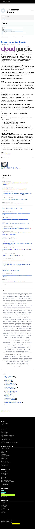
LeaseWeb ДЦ (8, 394)
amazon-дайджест (8, 294)
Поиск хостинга (4, 478)
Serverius (28, 339)
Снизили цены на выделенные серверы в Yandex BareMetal (15, 219)
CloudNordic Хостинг (5, 44)
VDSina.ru (22, 346)
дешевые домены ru (26, 354)
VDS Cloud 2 (3, 454)
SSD (23, 342)
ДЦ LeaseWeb (12, 356)
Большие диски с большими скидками (10, 270)
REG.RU (18, 335)
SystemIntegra (8, 344)
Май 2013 (3, 508)
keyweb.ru (14, 321)
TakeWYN (14, 344)
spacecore (27, 340)
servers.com (17, 340)
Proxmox (22, 333)
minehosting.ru (19, 326)
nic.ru (30, 328)
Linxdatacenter (28, 323)
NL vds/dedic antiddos (5, 455)
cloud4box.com (22, 300)
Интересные (4, 37)
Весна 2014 (3, 506)
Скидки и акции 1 (4, 473)
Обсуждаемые (16, 37)
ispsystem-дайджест (27, 319)
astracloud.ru (28, 296)
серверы (19, 363)
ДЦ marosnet (19, 356)
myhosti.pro (10, 328)
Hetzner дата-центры (9, 383)
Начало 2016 (3, 504)
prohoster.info (16, 333)
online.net (8, 330)
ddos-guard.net (11, 305)
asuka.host (5, 298)
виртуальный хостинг (7, 352)
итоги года (21, 358)
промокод (27, 361)
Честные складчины (5, 461)
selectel (27, 337)
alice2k (3, 157)
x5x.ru (13, 349)
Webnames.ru (21, 347)
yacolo (21, 349)
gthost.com (19, 312)
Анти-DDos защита (5, 448)
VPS (5, 347)
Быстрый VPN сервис (5, 471)
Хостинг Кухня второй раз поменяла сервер (11, 255)
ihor (21, 315)
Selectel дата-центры (9, 377)
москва (10, 359)
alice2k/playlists (13, 167)
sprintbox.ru (13, 342)
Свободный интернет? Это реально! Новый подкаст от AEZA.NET (16, 228)
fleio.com (10, 310)
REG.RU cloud (23, 335)
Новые (10, 37)
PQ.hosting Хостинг (9, 392)
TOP (22, 37)
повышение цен (20, 361)
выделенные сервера (16, 352)
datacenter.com (18, 303)
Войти (2, 424)
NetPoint (25, 328)
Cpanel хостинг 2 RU (5, 451)
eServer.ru (9, 307)
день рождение (17, 354)
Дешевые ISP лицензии (5, 460)
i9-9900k (14, 315)
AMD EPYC (15, 294)
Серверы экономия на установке (7, 483)
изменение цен (15, 358)
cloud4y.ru (29, 300)
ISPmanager (29, 317)
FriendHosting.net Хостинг (10, 401)
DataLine (25, 303)
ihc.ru (18, 316)
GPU (15, 312)
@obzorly (8, 167)
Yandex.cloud (26, 349)
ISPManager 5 (6, 319)
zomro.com (9, 351)
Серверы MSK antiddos (5, 465)
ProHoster (11, 333)
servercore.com (22, 338)
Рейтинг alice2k (4, 433)
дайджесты (18, 168)
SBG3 (18, 337)
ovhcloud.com (23, 330)
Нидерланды (15, 359)
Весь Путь (3, 502)
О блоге (3, 18)
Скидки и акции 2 (4, 474)
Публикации (12, 177)
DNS (5, 307)
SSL (25, 342)
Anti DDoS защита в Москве (8, 296)
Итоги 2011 (3, 512)
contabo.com (28, 301)
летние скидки (5, 359)
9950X (19, 293)
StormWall (29, 342)
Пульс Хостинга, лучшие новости (7, 481)
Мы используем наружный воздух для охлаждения (13, 259)
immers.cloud (29, 315)
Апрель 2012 (3, 511)
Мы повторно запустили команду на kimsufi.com (12, 204)
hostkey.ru (5, 315)
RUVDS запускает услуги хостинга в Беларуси (12, 208)
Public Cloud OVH (28, 333)
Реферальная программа (11, 363)
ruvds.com (29, 335)
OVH (12, 330)
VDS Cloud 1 (3, 452)
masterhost (28, 324)
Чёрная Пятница (24, 365)
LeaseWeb (11, 323)
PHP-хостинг (20, 331)
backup (17, 298)
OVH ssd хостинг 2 (4, 458)
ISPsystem (19, 319)
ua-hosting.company (8, 345)
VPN (30, 345)
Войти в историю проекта (6, 439)
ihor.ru (24, 316)
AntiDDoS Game (22, 296)
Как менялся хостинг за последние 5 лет (9, 442)
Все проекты (3, 431)
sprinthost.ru (18, 342)
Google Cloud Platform (8, 312)
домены (7, 356)
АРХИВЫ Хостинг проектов (6, 436)
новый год (22, 359)
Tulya (3, 217)
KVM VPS (30, 321)
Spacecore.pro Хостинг (10, 398)
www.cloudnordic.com (6, 153)
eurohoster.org (21, 307)
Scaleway (22, 337)
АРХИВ (14, 168)
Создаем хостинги (5, 484)
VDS (14, 346)
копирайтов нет (11, 520)
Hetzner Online (15, 314)
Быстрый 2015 (4, 505)
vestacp (26, 345)
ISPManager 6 (13, 319)
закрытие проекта (26, 356)
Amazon (30, 293)
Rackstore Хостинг (9, 390)
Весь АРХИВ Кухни (5, 496)
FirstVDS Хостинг (8, 380)
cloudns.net (11, 301)
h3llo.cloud (24, 312)
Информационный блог (6, 432)
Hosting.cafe (3, 477)
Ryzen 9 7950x (8, 337)
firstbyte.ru (10, 308)
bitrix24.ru (30, 298)
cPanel (12, 303)
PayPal (15, 331)
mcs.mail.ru (5, 326)
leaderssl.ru (5, 323)
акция (14, 351)
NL (4, 330)
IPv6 (25, 317)
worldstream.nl (8, 349)
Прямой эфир (6, 175)
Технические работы (10, 365)
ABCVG (22, 293)
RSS (7, 18)
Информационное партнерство (7, 435)
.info (11, 522)
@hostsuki (3, 167)
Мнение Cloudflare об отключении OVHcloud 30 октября (14, 199)
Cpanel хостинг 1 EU (5, 450)
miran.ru (24, 326)
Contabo (23, 301)
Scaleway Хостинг (9, 395)
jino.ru (9, 321)
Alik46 (3, 206)
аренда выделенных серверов (22, 351)
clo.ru (4, 300)
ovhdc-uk (28, 330)
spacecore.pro (6, 342)
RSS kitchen (9, 168)
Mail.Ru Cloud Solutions (20, 324)
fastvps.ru (5, 308)
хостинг (17, 365)
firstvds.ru (5, 310)
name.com (16, 328)
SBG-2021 (14, 337)
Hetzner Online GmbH (24, 314)
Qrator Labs (6, 335)
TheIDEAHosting (20, 344)
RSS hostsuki (3, 168)
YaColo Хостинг (8, 396)
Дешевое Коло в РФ (5, 464)
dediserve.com (23, 305)
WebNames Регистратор (10, 384)
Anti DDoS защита (26, 294)
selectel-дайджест (8, 338)
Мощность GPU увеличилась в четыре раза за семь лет (14, 188)
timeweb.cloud (27, 344)
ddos (28, 303)
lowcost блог (3, 476)
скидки (27, 363)
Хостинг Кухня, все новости (6, 480)
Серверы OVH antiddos (5, 462)
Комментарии (6, 177)
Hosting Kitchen (5, 1)
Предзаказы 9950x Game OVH (9, 238)
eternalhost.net (14, 307)
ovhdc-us (6, 331)
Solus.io (22, 340)
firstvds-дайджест (27, 308)
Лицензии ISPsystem (9, 388)
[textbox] (12, 28)
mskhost (5, 328)
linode (23, 323)
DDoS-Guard (5, 305)
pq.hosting (6, 333)
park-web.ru (11, 331)
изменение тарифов (7, 358)
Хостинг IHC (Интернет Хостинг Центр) (13, 402)
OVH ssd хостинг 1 (4, 457)
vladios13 (4, 237)
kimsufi (18, 321)
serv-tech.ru (15, 339)
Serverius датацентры (9, 340)
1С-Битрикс (10, 293)
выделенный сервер (9, 354)
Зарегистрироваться (5, 423)
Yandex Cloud (8, 381)
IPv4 (22, 317)
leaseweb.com (18, 323)
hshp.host (10, 316)
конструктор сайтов (28, 358)
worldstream (28, 347)
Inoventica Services (16, 317)
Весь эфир (4, 284)
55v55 (9, 521)
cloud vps (8, 300)
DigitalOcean (29, 305)
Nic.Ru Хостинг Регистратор (11, 391)
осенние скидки (29, 359)
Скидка (23, 363)
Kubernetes (22, 321)
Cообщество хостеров (5, 438)
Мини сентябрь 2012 (5, 509)
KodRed (3, 211)
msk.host (29, 326)
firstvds (20, 308)
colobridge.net (17, 301)
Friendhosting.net (23, 310)
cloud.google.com (15, 300)
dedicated (17, 305)
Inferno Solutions (7, 317)
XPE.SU (16, 349)
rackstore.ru (12, 335)
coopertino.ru (7, 303)
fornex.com (15, 310)
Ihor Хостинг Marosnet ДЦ (10, 387)
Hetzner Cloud (8, 314)
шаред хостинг (17, 366)
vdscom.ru (17, 345)
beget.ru (21, 298)
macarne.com (11, 324)
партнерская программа (11, 361)
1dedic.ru (5, 293)
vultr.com (9, 347)
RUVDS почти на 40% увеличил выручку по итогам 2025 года (15, 223)
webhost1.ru (14, 347)
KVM (27, 321)
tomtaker (4, 253)
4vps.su (15, 293)
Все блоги (4, 404)
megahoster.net (12, 326)
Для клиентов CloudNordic (13, 42)
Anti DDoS (20, 294)
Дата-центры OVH (9, 376)
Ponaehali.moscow (27, 331)
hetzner (29, 312)
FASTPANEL (28, 307)
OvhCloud (17, 330)
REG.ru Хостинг (8, 379)
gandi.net (30, 310)
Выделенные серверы (27, 353)
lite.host (6, 324)
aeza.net (26, 293)
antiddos (16, 296)
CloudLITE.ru (6, 301)
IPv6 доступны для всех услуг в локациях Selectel (13, 281)
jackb (3, 258)
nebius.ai (20, 328)
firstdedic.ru (15, 308)
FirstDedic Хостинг (9, 386)
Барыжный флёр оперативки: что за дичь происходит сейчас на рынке (17, 249)
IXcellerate (5, 321)
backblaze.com (11, 298)
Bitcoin (25, 298)
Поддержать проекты (5, 411)
